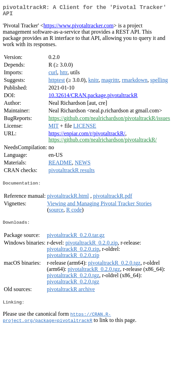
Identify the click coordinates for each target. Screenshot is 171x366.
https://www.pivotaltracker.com (78, 28)
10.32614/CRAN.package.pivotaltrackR (92, 98)
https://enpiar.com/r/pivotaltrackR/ (86, 136)
